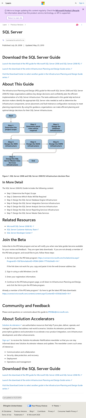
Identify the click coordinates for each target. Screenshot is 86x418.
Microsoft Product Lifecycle (67, 10)
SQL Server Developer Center (19, 233)
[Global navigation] (2, 3)
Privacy (50, 411)
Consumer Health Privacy (67, 411)
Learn (5, 25)
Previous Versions (17, 25)
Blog (31, 411)
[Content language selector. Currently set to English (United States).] (13, 406)
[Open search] (75, 3)
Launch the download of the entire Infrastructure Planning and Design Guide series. (36, 68)
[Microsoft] (43, 3)
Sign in (81, 3)
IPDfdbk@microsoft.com (58, 312)
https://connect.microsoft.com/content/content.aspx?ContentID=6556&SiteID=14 (35, 293)
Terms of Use (6, 415)
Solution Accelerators (11, 325)
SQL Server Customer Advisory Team (22, 229)
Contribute (41, 411)
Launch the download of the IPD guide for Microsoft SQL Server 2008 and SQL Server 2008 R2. (41, 63)
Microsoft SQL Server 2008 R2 (19, 226)
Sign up (5, 340)
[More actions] (81, 25)
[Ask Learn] (77, 25)
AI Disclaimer (6, 411)
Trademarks (18, 415)
